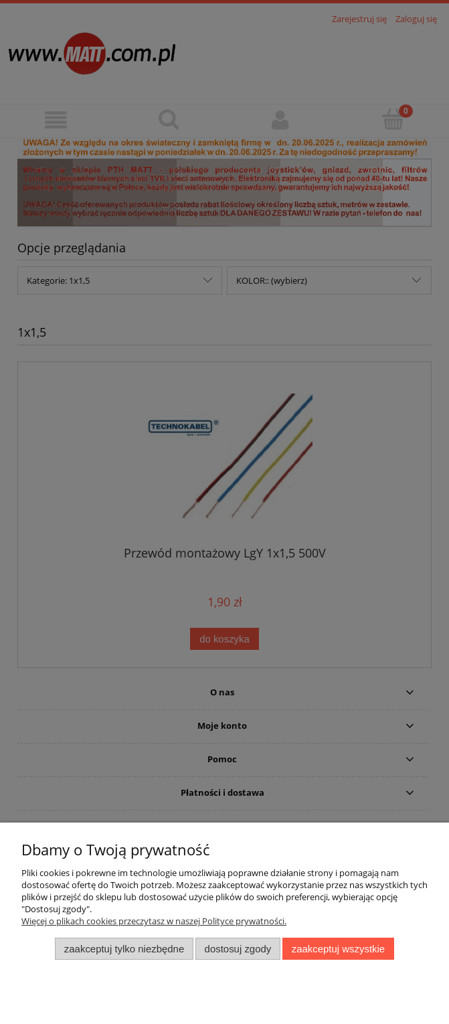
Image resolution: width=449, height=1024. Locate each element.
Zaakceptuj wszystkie (338, 948)
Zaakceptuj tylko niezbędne (124, 948)
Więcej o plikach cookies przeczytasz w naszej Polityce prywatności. (153, 921)
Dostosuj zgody (238, 948)
